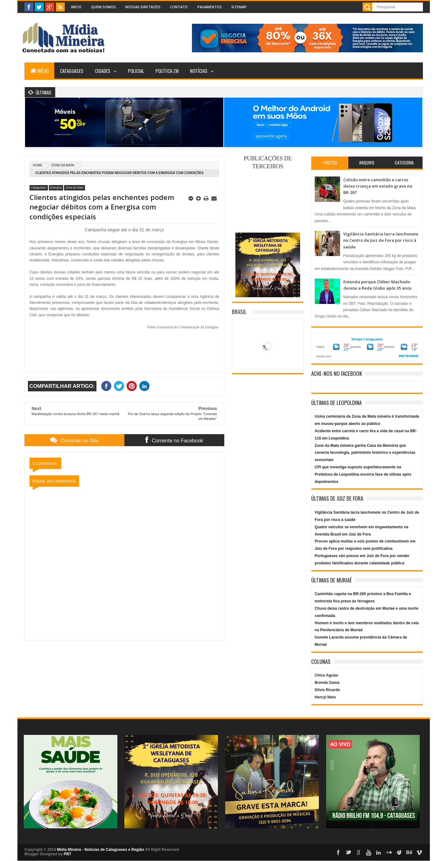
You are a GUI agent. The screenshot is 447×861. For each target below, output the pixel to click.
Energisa (56, 187)
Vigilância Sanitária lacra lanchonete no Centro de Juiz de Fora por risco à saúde (380, 240)
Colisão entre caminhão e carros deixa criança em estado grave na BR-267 (377, 186)
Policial (136, 70)
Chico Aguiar (326, 675)
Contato (179, 6)
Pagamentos (209, 6)
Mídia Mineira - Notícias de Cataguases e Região (100, 849)
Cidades (102, 70)
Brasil (239, 312)
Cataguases (71, 70)
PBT (67, 854)
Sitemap (239, 6)
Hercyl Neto (325, 697)
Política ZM (167, 70)
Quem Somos (103, 6)
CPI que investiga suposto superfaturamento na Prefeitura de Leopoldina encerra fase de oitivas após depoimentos (363, 474)
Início (76, 6)
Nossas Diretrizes (143, 6)
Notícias (198, 70)
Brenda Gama (327, 682)
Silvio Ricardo (327, 690)
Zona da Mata (62, 165)
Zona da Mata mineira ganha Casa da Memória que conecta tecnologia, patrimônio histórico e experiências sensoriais (365, 452)
